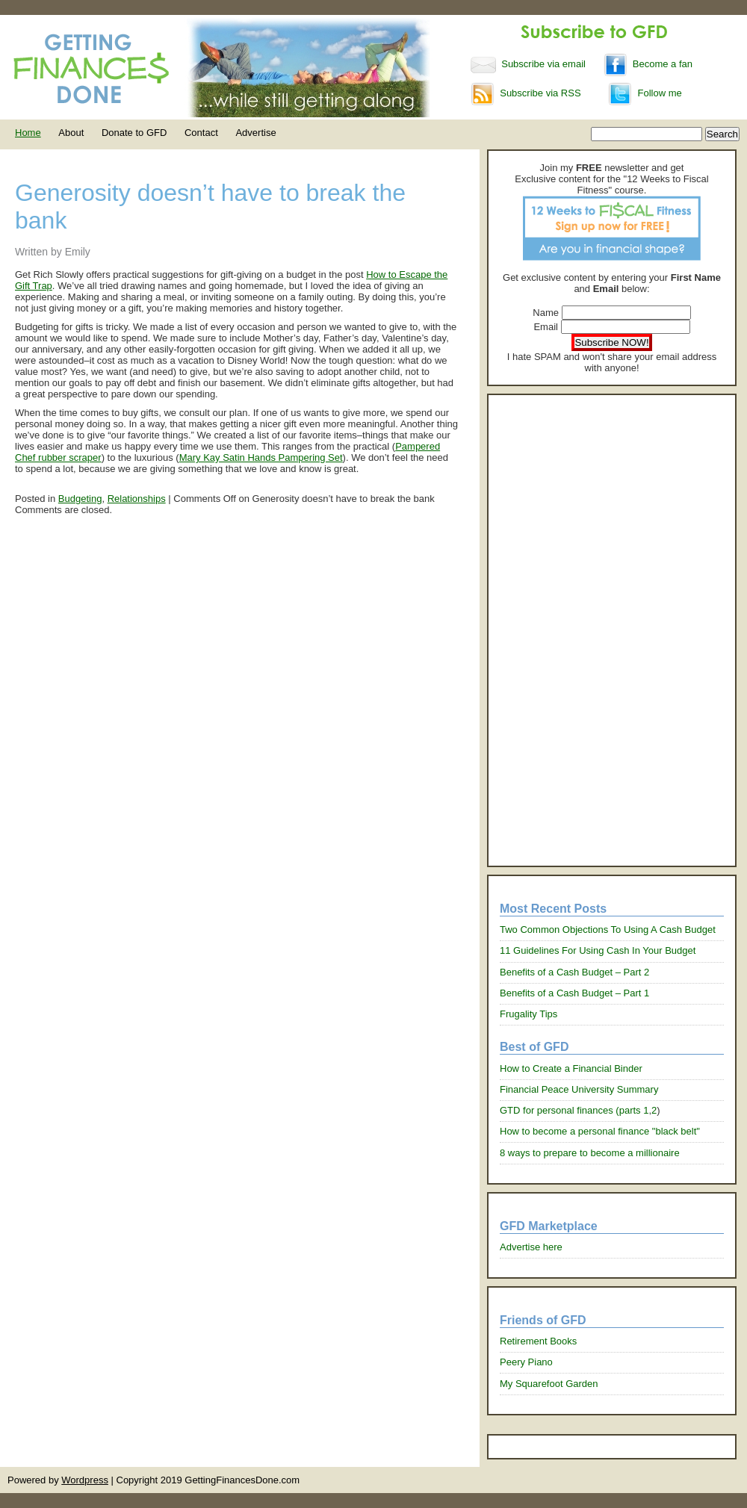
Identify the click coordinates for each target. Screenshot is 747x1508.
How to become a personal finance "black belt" (600, 1131)
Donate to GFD (134, 132)
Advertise (255, 132)
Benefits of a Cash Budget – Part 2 (574, 972)
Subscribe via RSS (526, 93)
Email (545, 326)
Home (28, 132)
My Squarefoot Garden (549, 1383)
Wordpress (84, 1480)
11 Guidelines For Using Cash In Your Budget (597, 950)
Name (546, 312)
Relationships (137, 498)
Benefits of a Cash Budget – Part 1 (574, 993)
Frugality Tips (528, 1014)
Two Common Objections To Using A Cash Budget (608, 929)
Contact (201, 132)
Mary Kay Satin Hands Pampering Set (261, 457)
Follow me (644, 93)
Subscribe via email (530, 63)
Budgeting (80, 498)
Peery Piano (526, 1362)
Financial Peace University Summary (579, 1089)
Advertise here (531, 1247)
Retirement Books (538, 1341)
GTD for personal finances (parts (571, 1110)
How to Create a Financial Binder (571, 1068)
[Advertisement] (578, 630)
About (71, 132)
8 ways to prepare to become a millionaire (590, 1152)
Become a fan (648, 63)
